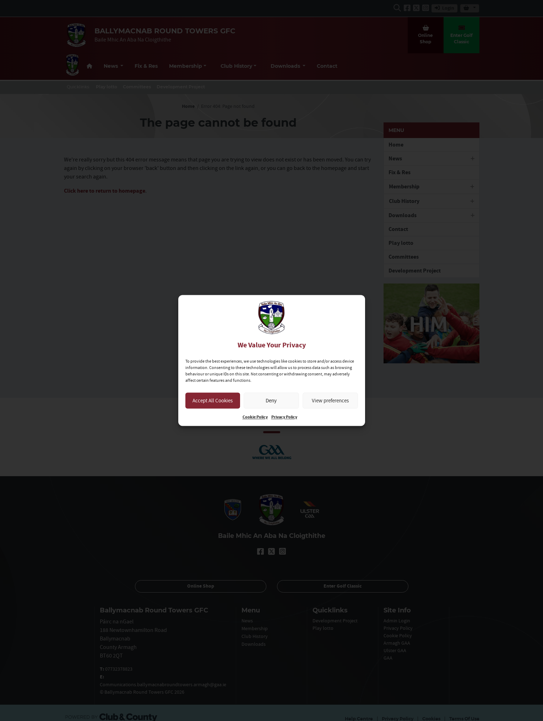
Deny (271, 400)
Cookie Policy (255, 417)
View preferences (330, 400)
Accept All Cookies (212, 400)
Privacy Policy (284, 417)
